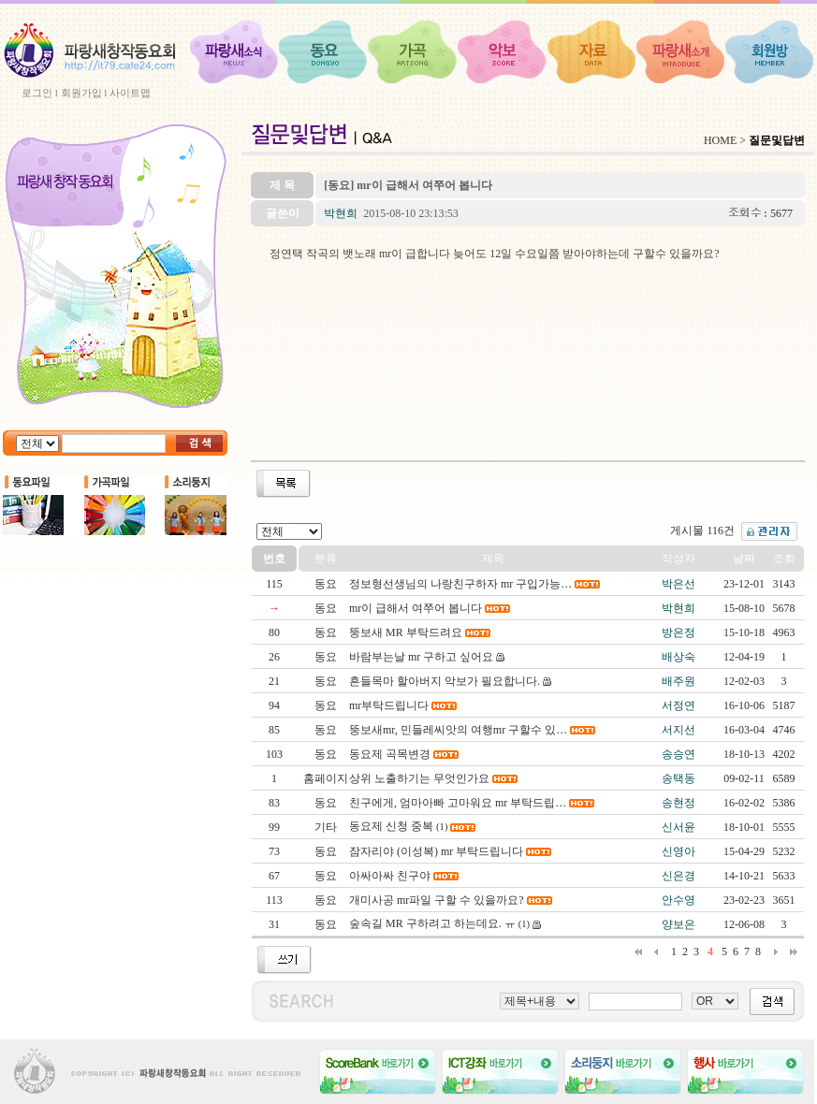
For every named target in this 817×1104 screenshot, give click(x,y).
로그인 (37, 92)
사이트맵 (130, 92)
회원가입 (81, 92)
